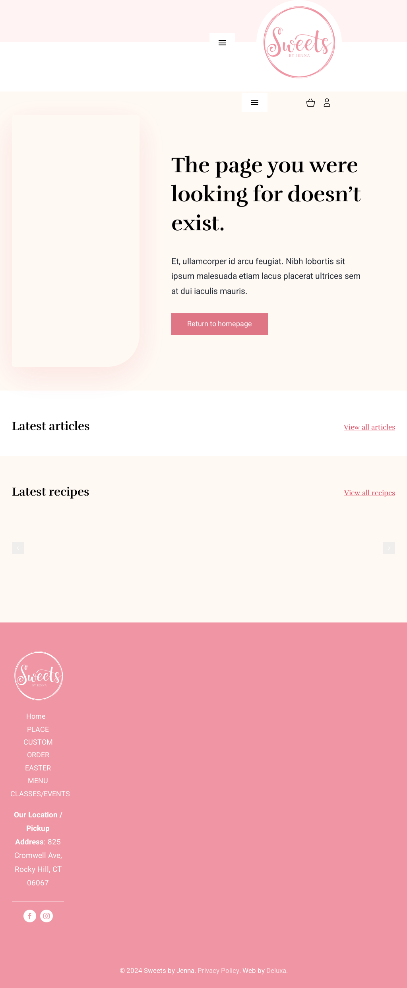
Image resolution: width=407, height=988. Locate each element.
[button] (18, 548)
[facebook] (29, 916)
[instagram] (46, 916)
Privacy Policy (218, 971)
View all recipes (369, 492)
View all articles (369, 427)
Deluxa (276, 971)
